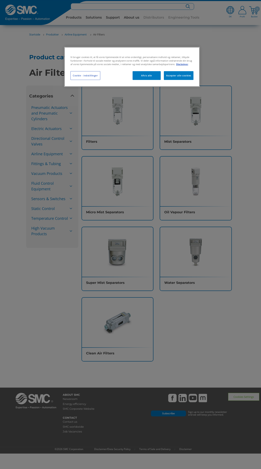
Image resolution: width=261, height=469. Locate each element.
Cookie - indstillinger (85, 75)
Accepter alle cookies (178, 75)
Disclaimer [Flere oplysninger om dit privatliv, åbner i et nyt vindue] (182, 64)
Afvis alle (146, 75)
